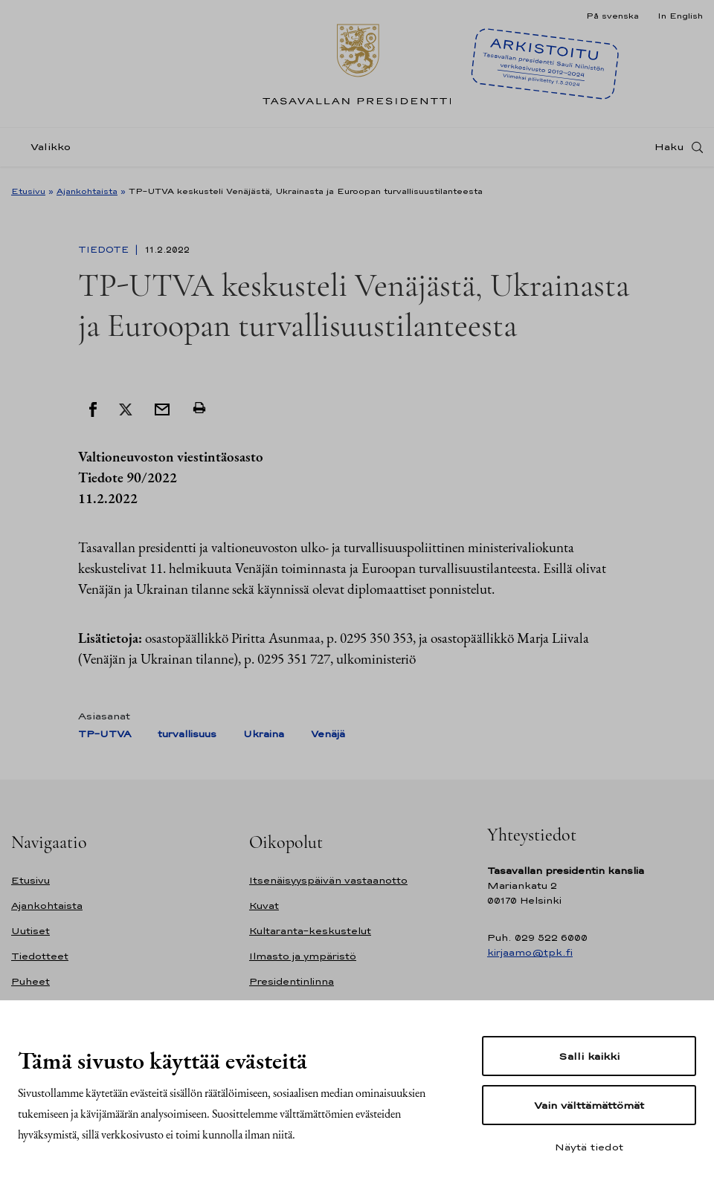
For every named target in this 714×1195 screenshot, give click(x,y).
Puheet (30, 981)
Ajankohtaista (87, 191)
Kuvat (264, 905)
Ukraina (263, 734)
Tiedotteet (39, 956)
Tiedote (105, 250)
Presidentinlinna (291, 981)
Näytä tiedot (589, 1146)
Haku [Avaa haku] (669, 151)
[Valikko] (45, 151)
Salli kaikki (589, 1056)
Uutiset (30, 930)
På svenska (612, 15)
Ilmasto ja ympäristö (302, 956)
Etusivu (28, 191)
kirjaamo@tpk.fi (530, 952)
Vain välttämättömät (589, 1105)
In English (680, 15)
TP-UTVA (104, 734)
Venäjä (328, 734)
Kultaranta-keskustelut (310, 930)
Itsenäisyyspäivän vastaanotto (328, 880)
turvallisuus (187, 734)
